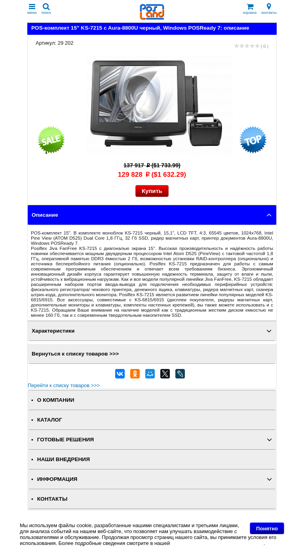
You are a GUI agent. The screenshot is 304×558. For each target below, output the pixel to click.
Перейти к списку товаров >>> (64, 385)
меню (32, 9)
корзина (249, 9)
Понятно (267, 529)
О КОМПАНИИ (55, 400)
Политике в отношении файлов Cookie (217, 543)
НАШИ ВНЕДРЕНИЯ (63, 459)
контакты (269, 9)
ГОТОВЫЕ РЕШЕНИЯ (65, 440)
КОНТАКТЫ (52, 499)
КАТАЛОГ (49, 420)
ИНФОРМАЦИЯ (57, 479)
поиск (46, 9)
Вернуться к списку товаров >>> (75, 354)
